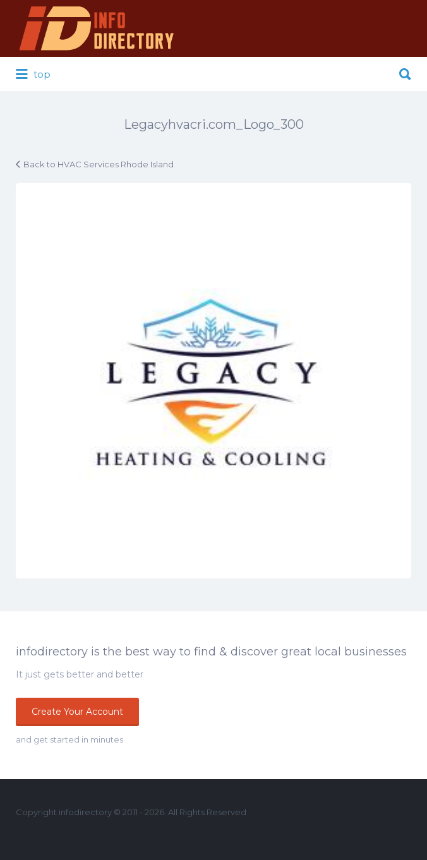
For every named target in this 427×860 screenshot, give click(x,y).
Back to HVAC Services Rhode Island (98, 164)
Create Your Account (77, 711)
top (33, 74)
